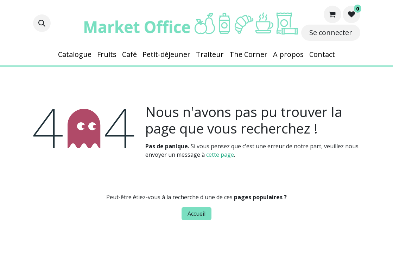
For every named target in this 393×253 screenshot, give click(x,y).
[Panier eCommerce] (332, 14)
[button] (42, 23)
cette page (220, 154)
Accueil (196, 214)
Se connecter (330, 32)
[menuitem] (74, 54)
